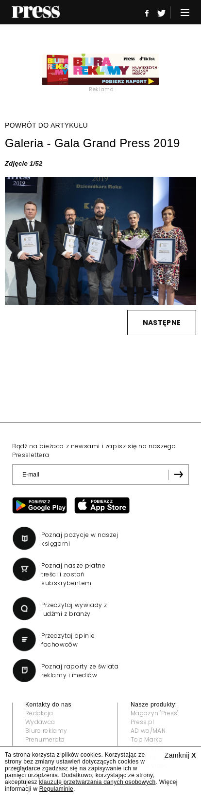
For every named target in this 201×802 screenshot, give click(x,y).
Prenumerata (45, 739)
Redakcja (39, 713)
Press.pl (142, 722)
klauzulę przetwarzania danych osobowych (97, 782)
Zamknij (180, 755)
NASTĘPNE (162, 322)
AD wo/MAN (148, 730)
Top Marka (147, 739)
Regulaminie (56, 788)
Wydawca (40, 722)
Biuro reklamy (46, 730)
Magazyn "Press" (155, 713)
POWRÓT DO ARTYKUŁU (46, 125)
